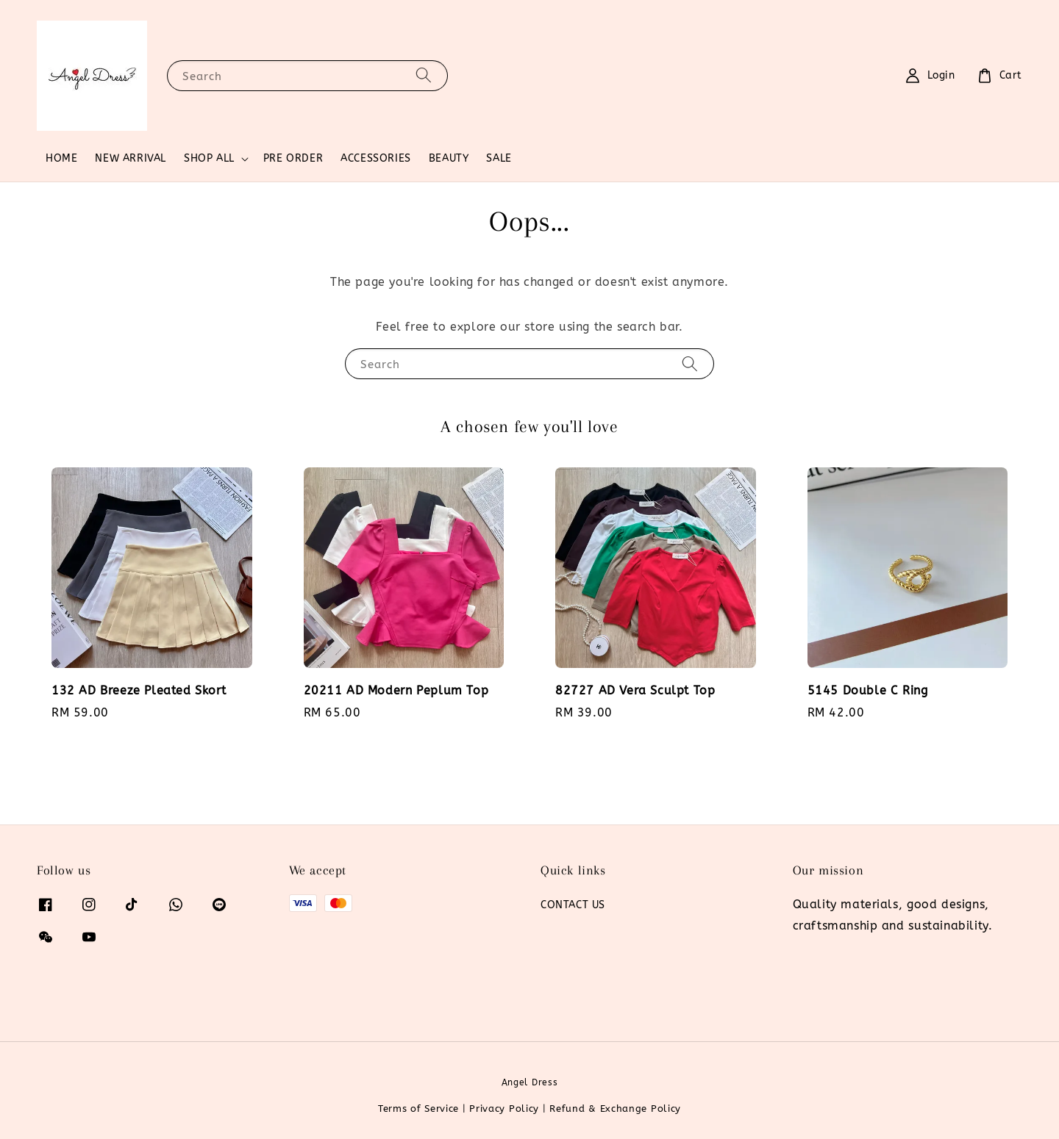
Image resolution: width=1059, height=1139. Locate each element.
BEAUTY (449, 158)
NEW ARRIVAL (130, 158)
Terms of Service (418, 1108)
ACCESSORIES (375, 158)
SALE (498, 158)
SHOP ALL (209, 158)
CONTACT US (573, 905)
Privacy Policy (504, 1108)
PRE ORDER (293, 158)
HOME (61, 158)
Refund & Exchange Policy (615, 1108)
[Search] (423, 75)
